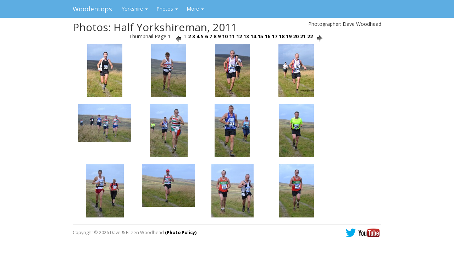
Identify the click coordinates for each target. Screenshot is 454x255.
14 (253, 36)
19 (289, 36)
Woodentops (92, 9)
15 (260, 36)
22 (310, 36)
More (195, 8)
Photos (167, 8)
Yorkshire (135, 8)
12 (239, 36)
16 (267, 36)
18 (281, 36)
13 (246, 36)
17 (274, 36)
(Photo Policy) (180, 233)
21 (303, 36)
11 (232, 36)
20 (296, 36)
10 (225, 36)
